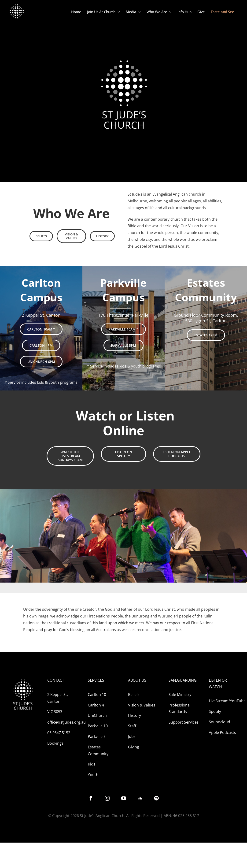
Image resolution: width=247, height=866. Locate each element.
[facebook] (91, 798)
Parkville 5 (97, 736)
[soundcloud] (140, 798)
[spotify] (156, 798)
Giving (133, 747)
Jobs (132, 736)
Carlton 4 (96, 705)
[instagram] (107, 798)
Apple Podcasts (222, 732)
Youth (93, 774)
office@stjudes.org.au (66, 722)
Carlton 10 (97, 694)
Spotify (215, 711)
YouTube (238, 700)
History (134, 715)
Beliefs (134, 694)
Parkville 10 (98, 725)
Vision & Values (141, 705)
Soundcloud (219, 722)
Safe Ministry (180, 694)
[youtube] (124, 798)
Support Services (184, 722)
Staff (132, 725)
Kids (91, 764)
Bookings (55, 743)
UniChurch (97, 715)
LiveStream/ (219, 700)
